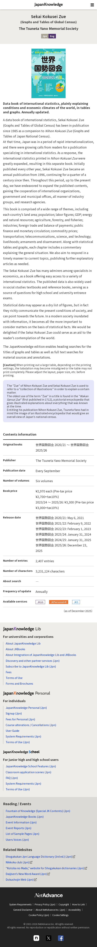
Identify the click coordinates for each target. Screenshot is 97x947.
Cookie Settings (60, 915)
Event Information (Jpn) (21, 822)
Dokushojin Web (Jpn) (21, 879)
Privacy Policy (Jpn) (45, 904)
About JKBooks (15, 649)
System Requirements (20, 904)
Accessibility (74, 909)
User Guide (12, 731)
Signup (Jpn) (14, 713)
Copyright (64, 904)
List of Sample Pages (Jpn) (22, 834)
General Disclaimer (22, 909)
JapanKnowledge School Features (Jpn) (31, 766)
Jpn (45, 36)
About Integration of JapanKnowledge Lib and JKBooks (41, 655)
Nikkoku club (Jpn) (19, 862)
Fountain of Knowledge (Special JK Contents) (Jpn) (38, 811)
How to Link (78, 904)
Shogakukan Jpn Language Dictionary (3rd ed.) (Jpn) (40, 856)
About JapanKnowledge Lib (23, 643)
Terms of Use (14, 678)
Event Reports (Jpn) (18, 828)
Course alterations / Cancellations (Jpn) (31, 725)
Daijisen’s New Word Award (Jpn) (28, 874)
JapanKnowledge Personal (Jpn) (26, 708)
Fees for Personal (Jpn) (20, 719)
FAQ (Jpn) (12, 778)
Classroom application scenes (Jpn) (28, 772)
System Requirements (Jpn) (23, 736)
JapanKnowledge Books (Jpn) (25, 816)
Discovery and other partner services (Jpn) (32, 661)
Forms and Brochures (19, 683)
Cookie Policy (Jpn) (39, 915)
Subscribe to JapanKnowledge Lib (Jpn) (31, 666)
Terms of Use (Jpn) (18, 742)
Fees (9, 672)
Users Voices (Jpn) (17, 839)
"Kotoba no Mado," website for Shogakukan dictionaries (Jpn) (46, 868)
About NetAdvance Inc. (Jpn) (50, 909)
